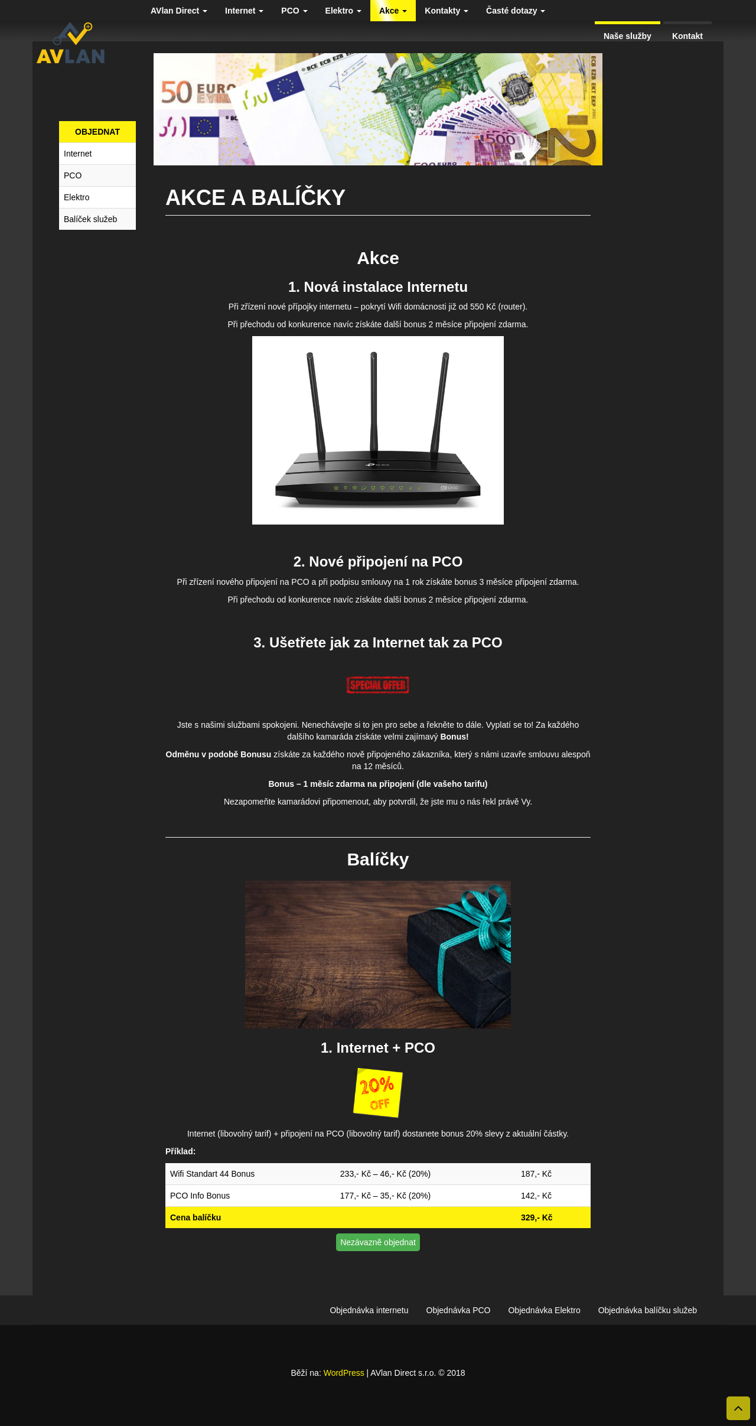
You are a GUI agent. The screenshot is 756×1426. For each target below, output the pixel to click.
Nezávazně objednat (378, 1242)
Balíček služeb (90, 219)
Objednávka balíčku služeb (647, 1310)
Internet (244, 10)
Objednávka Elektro (544, 1310)
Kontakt (687, 36)
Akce (393, 10)
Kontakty (446, 10)
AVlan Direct (179, 10)
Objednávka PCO (458, 1310)
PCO (294, 10)
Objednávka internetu (369, 1310)
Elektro (343, 10)
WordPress (344, 1373)
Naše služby (627, 36)
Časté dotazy (515, 10)
